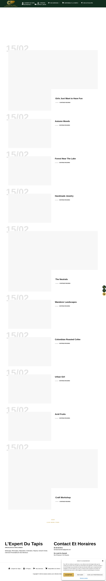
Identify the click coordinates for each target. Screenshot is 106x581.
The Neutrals (63, 279)
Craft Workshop (65, 497)
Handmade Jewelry (67, 195)
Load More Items (53, 522)
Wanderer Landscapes (69, 301)
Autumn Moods (64, 120)
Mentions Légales (84, 578)
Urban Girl (61, 376)
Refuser (80, 574)
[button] (103, 561)
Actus (55, 27)
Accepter (68, 574)
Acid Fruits (62, 413)
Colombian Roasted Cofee (71, 338)
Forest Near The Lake (68, 158)
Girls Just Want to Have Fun (73, 98)
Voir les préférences (95, 574)
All (50, 27)
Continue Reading (64, 102)
